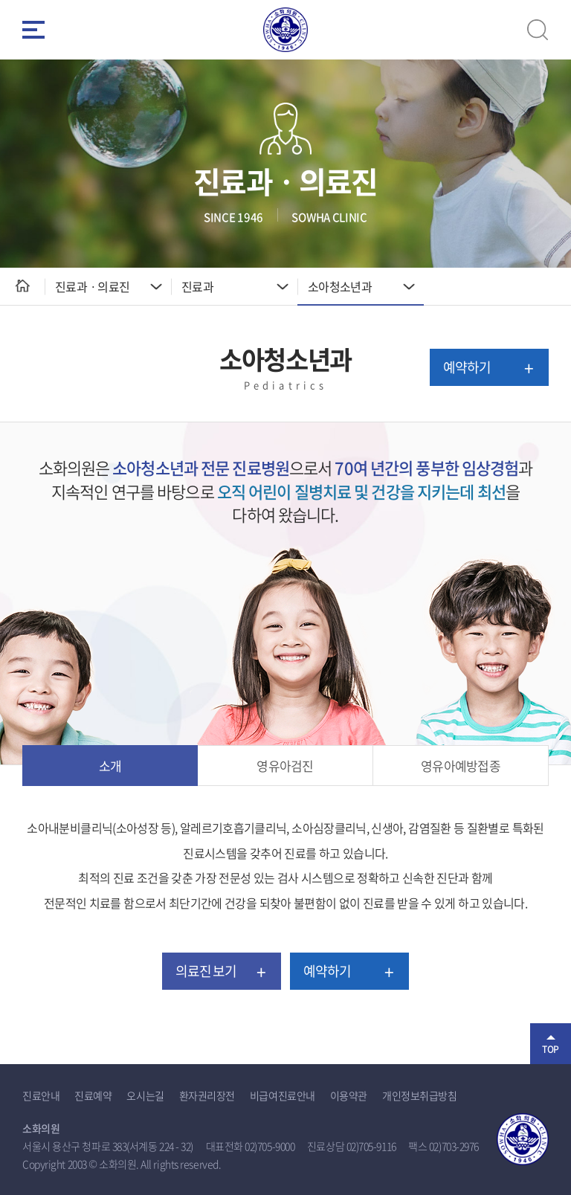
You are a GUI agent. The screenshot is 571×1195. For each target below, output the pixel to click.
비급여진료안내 (282, 1095)
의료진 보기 (206, 971)
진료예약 (93, 1095)
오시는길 (145, 1095)
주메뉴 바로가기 (0, 0)
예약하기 (467, 367)
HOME (22, 286)
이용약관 (348, 1095)
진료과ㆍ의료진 (92, 286)
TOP (550, 1049)
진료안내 (40, 1095)
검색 (537, 30)
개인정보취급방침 (419, 1095)
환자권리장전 (207, 1095)
